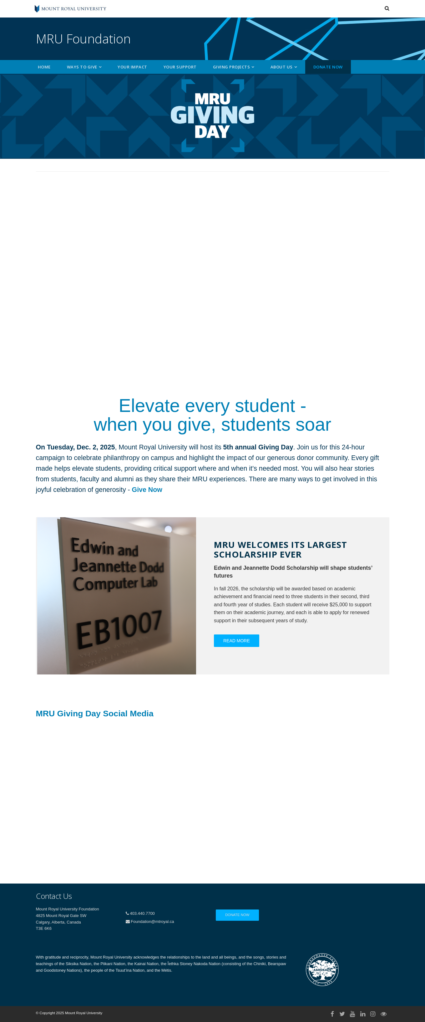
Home (44, 67)
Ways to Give (82, 67)
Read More (236, 640)
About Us (282, 67)
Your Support (180, 67)
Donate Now (328, 67)
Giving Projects (231, 67)
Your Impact (132, 67)
